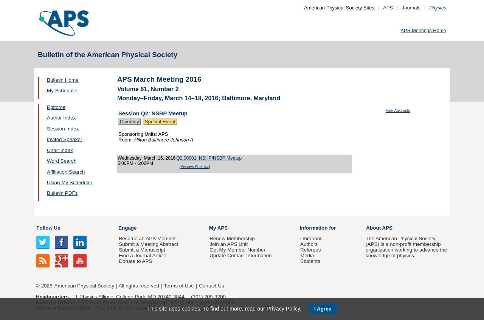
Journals (411, 8)
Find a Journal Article (142, 255)
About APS (379, 228)
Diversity (129, 121)
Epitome (56, 107)
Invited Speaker (64, 139)
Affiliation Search (66, 172)
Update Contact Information (240, 255)
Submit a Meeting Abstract (148, 244)
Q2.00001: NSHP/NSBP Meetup (209, 158)
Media (307, 255)
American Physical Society (84, 286)
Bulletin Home (63, 80)
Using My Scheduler (69, 182)
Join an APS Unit (228, 244)
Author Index (61, 118)
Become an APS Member (147, 238)
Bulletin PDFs (62, 193)
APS (388, 8)
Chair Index (60, 150)
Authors (309, 244)
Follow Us (48, 228)
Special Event (160, 121)
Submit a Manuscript (142, 250)
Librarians (311, 238)
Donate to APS (135, 261)
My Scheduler (62, 90)
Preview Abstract (194, 167)
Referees (310, 250)
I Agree (322, 309)
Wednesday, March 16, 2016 (146, 158)
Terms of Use (179, 286)
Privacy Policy (283, 309)
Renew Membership (232, 238)
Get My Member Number (237, 250)
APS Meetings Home (423, 30)
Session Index (63, 129)
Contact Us (211, 286)
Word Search (61, 161)
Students (310, 261)
